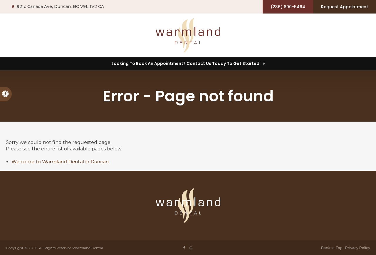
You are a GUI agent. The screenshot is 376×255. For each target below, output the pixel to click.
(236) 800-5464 (288, 7)
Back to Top (331, 248)
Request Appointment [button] (344, 7)
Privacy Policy (357, 248)
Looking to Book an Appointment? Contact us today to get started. (186, 63)
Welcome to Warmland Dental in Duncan (60, 162)
